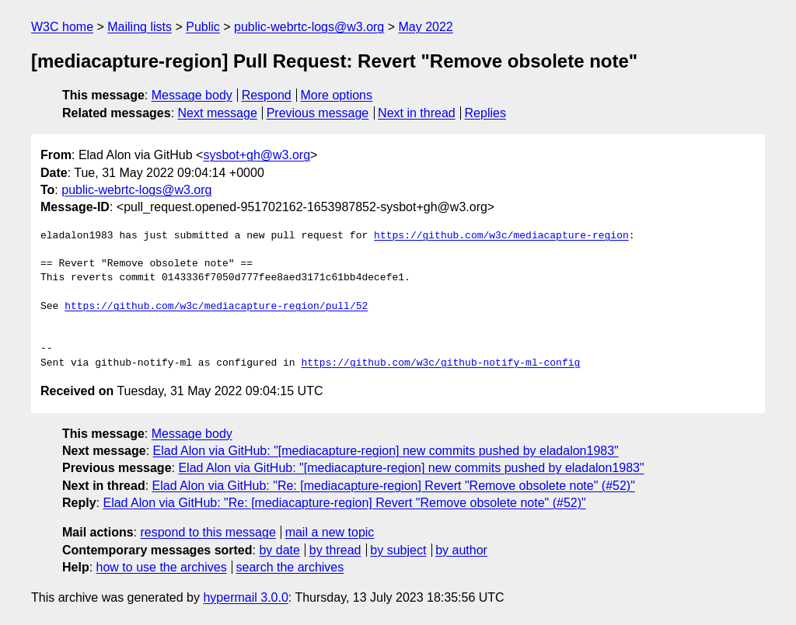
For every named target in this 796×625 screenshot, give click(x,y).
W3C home (62, 26)
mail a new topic (330, 532)
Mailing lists (139, 26)
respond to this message (207, 532)
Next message (217, 113)
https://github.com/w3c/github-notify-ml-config (440, 363)
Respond (267, 95)
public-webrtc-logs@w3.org (309, 26)
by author (461, 550)
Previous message (318, 113)
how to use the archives (161, 567)
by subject (398, 550)
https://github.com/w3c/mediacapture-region (501, 236)
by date (279, 550)
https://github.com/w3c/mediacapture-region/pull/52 (216, 307)
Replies (485, 113)
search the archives (290, 567)
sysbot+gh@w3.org (256, 154)
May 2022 (426, 26)
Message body (192, 95)
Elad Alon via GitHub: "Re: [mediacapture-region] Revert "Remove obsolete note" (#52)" (393, 485)
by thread (335, 550)
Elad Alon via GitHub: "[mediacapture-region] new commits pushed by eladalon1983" (386, 450)
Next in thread (417, 113)
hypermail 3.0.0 (245, 597)
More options (337, 95)
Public (203, 26)
